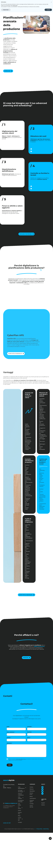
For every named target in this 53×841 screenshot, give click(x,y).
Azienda (9, 737)
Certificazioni (32, 798)
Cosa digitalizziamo (20, 787)
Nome (8, 726)
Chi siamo (20, 807)
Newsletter (32, 791)
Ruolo (29, 737)
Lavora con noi (20, 819)
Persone (31, 789)
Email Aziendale (11, 732)
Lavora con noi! (6, 822)
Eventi (19, 810)
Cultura (31, 787)
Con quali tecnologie (20, 791)
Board (31, 796)
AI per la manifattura (20, 794)
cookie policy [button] (15, 834)
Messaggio (9, 743)
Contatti (20, 822)
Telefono (29, 732)
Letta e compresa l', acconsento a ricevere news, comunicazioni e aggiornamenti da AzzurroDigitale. (26, 760)
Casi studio (19, 804)
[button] (51, 831)
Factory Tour (20, 813)
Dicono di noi (31, 793)
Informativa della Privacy (21, 759)
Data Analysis (20, 797)
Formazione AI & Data (20, 801)
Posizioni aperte (38, 5)
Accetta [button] (48, 838)
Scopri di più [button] (5, 838)
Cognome (29, 726)
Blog (19, 815)
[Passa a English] (43, 803)
